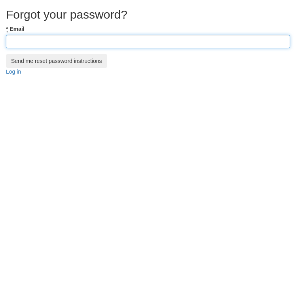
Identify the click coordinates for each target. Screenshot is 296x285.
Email (15, 29)
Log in (13, 71)
